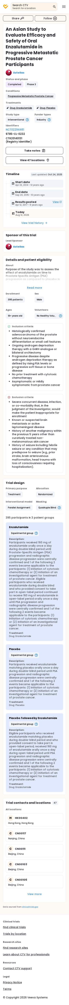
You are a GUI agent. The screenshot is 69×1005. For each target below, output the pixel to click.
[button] (31, 96)
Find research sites (15, 948)
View (57, 202)
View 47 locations (35, 160)
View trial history (34, 223)
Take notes (34, 150)
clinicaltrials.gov (30, 906)
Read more (34, 287)
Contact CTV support (17, 968)
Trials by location (14, 934)
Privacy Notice (12, 982)
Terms (7, 989)
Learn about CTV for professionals (26, 954)
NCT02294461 (15, 129)
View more (34, 894)
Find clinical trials (14, 927)
